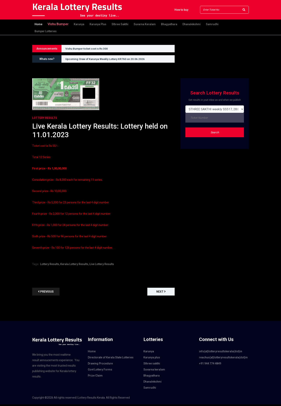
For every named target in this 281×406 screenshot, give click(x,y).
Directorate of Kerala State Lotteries (110, 359)
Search (215, 132)
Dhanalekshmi (191, 24)
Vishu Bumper (58, 24)
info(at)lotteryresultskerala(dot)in (220, 352)
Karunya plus (98, 24)
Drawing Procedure (100, 365)
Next (161, 293)
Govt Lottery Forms (100, 371)
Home (38, 24)
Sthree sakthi (120, 24)
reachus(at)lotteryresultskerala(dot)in (223, 359)
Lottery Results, (50, 265)
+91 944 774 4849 (210, 365)
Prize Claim (95, 377)
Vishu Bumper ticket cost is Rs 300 (87, 48)
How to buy (181, 9)
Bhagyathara (169, 24)
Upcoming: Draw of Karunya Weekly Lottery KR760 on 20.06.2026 (106, 59)
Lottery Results (44, 117)
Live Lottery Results (101, 265)
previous (46, 293)
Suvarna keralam (145, 24)
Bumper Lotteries (46, 31)
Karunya (79, 24)
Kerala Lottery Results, (74, 265)
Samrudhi (212, 24)
